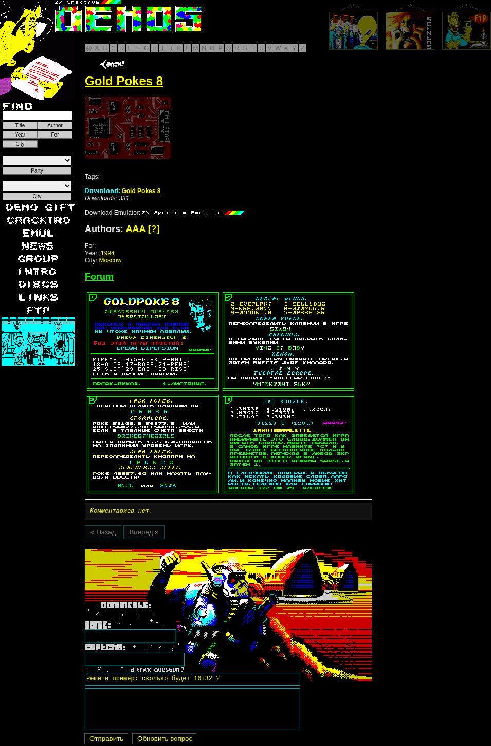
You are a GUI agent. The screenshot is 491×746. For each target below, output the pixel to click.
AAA (135, 229)
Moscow (110, 260)
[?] (154, 229)
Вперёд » (143, 534)
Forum (99, 277)
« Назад (103, 534)
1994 (108, 253)
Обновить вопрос (164, 740)
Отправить (106, 740)
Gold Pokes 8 (122, 191)
